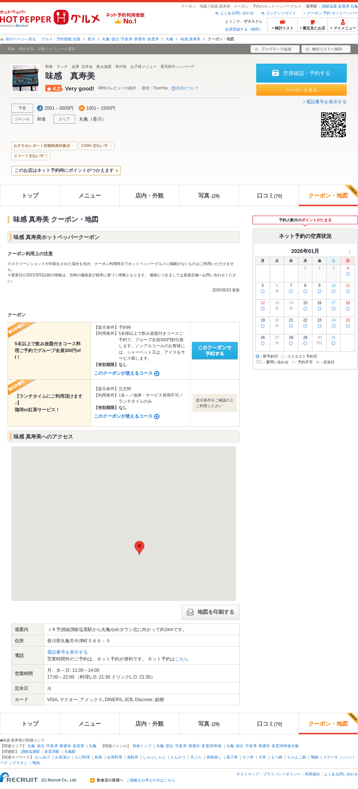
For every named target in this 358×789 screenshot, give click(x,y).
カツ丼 (248, 757)
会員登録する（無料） (244, 29)
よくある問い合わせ (237, 13)
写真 (208, 195)
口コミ (269, 195)
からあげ (42, 757)
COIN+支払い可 (94, 146)
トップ (29, 195)
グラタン (20, 763)
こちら (181, 659)
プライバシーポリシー (282, 774)
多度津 (343, 6)
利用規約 (312, 774)
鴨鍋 (314, 757)
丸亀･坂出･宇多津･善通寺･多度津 (130, 39)
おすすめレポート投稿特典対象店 (42, 146)
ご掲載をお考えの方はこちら (150, 780)
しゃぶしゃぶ (154, 757)
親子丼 (232, 757)
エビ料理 (82, 757)
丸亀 (354, 6)
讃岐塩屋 (329, 6)
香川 (91, 39)
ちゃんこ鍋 (296, 757)
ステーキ (330, 757)
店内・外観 (149, 195)
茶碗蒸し (214, 757)
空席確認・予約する (306, 73)
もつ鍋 (276, 757)
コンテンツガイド (281, 13)
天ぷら (196, 757)
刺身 (98, 757)
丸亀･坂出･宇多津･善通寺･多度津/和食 (189, 746)
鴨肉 (36, 763)
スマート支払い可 (29, 156)
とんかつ (177, 757)
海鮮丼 (132, 757)
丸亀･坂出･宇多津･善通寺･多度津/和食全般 (262, 746)
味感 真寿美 (190, 39)
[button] (139, 548)
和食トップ (142, 746)
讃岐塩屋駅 (30, 751)
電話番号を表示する (326, 101)
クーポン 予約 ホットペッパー (332, 13)
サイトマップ (247, 774)
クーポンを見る (301, 90)
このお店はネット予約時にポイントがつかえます (64, 170)
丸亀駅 (70, 751)
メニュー (89, 195)
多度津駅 (52, 751)
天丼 (262, 757)
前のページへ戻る (21, 39)
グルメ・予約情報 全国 (60, 39)
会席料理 (114, 757)
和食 (41, 119)
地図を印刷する (210, 612)
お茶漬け (62, 757)
